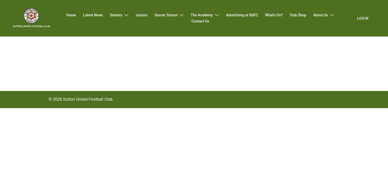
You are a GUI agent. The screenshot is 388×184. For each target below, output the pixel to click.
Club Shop (298, 15)
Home (71, 15)
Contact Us (200, 21)
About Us (320, 15)
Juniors (141, 15)
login (363, 18)
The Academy (202, 15)
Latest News (93, 15)
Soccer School (166, 15)
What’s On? (274, 15)
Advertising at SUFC (242, 15)
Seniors (116, 15)
